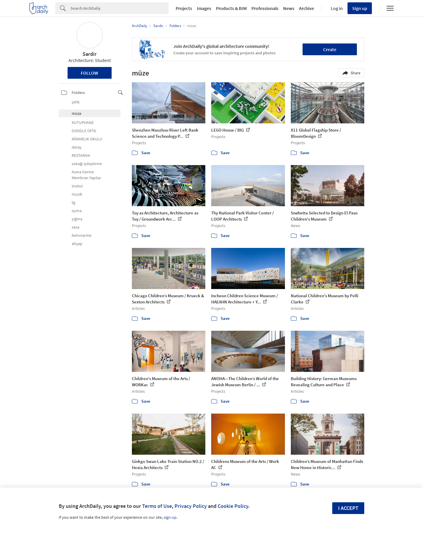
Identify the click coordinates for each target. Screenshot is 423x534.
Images (204, 8)
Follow (89, 73)
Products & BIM (231, 8)
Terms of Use (157, 506)
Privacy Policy (190, 506)
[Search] (119, 8)
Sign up (359, 8)
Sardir (90, 54)
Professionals (264, 8)
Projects (184, 8)
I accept (348, 508)
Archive (306, 8)
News (288, 8)
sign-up (170, 517)
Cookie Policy (233, 506)
